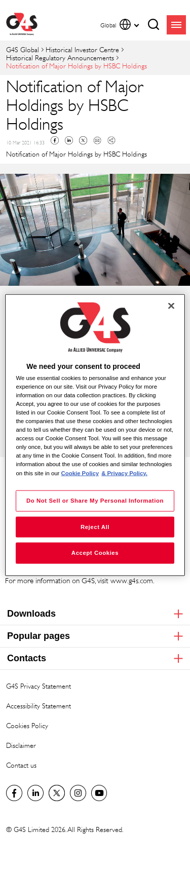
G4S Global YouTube (99, 793)
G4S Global (22, 49)
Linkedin (69, 140)
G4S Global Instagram (78, 793)
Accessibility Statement (38, 705)
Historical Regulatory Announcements (60, 57)
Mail (97, 140)
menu (176, 24)
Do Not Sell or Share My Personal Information (95, 500)
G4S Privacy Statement (38, 686)
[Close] (171, 305)
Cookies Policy (27, 725)
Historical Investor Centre (82, 49)
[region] (95, 435)
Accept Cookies (95, 553)
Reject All (95, 526)
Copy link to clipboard (111, 140)
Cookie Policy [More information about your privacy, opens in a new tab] (80, 473)
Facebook (55, 140)
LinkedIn (35, 793)
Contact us (21, 765)
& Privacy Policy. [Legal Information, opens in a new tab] (124, 473)
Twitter (83, 140)
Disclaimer (21, 745)
